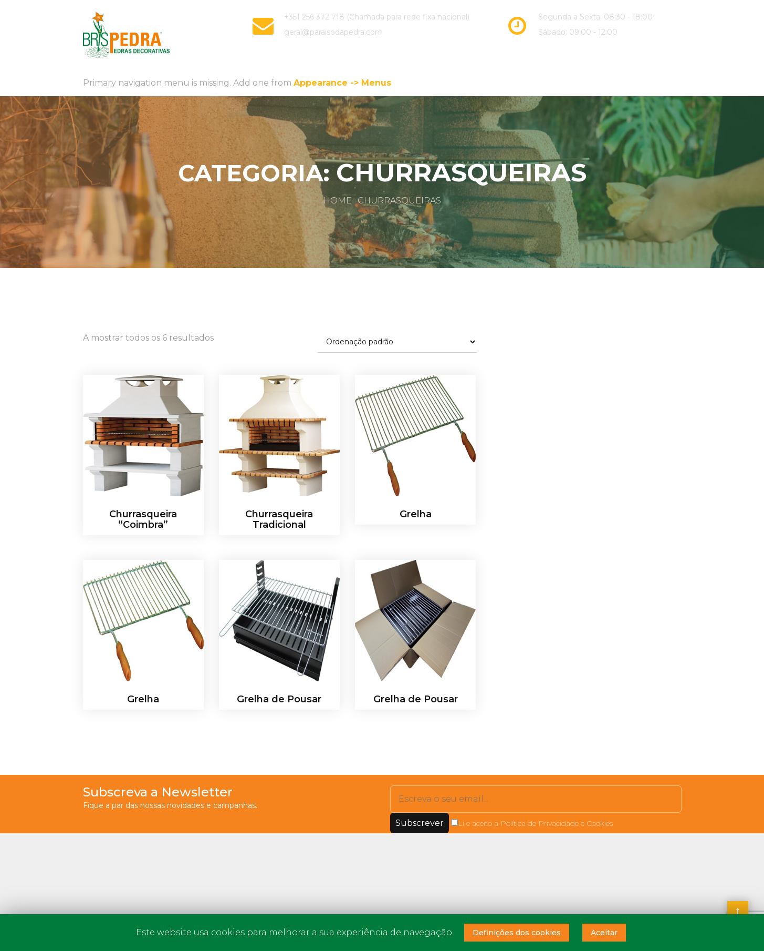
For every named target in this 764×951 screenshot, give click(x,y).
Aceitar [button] (604, 932)
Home (337, 199)
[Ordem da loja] (397, 341)
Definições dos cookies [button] (517, 932)
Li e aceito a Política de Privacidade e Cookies (532, 821)
